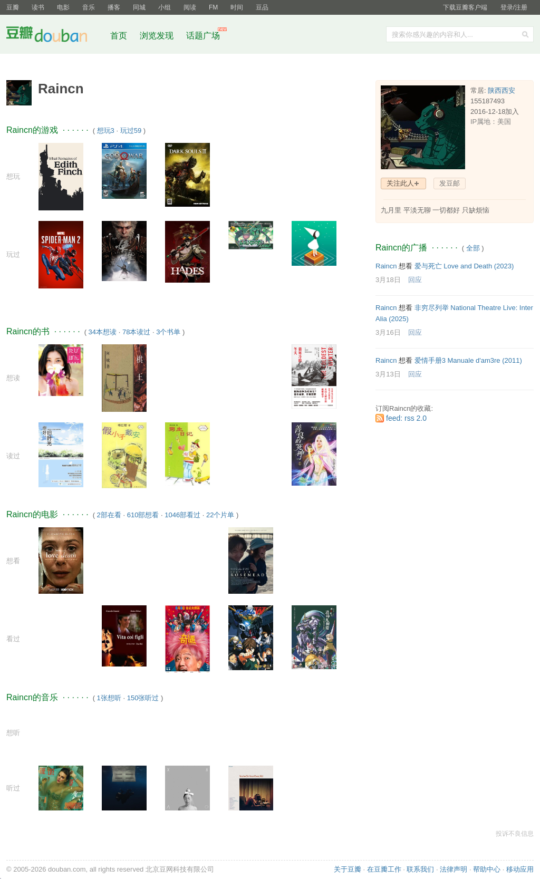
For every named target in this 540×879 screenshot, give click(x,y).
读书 (38, 7)
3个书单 (168, 332)
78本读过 (136, 332)
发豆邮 (449, 183)
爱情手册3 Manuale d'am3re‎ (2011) (468, 360)
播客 (114, 7)
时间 (236, 7)
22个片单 (220, 515)
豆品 (262, 7)
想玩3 (105, 130)
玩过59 (130, 130)
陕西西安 (501, 90)
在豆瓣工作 (384, 869)
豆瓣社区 (54, 36)
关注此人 (400, 183)
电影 (63, 7)
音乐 (88, 7)
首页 (118, 35)
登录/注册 (513, 7)
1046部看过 (182, 515)
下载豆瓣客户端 (465, 7)
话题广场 (203, 35)
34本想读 (103, 332)
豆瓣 (12, 7)
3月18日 (388, 280)
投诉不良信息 (515, 833)
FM (213, 7)
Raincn (386, 266)
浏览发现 (158, 35)
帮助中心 (486, 869)
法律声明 (453, 869)
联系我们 (420, 869)
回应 (415, 280)
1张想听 (109, 698)
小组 (164, 7)
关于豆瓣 (347, 869)
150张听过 (143, 698)
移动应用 (520, 869)
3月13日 (388, 374)
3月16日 (388, 332)
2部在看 (109, 515)
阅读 (190, 7)
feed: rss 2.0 (406, 418)
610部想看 (143, 515)
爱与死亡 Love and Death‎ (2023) (464, 266)
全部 (473, 248)
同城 (139, 7)
